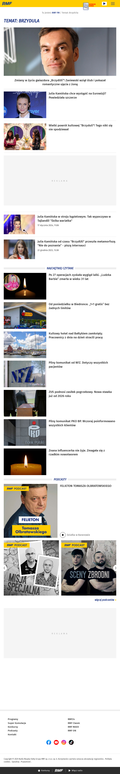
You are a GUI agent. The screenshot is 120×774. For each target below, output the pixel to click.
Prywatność (26, 762)
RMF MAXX (73, 726)
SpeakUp (15, 762)
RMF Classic (74, 723)
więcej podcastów (104, 599)
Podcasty (13, 730)
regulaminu (99, 759)
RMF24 (71, 719)
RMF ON (72, 730)
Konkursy (13, 726)
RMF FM (56, 12)
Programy (13, 719)
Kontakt (12, 734)
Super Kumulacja (17, 723)
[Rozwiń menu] (112, 3)
